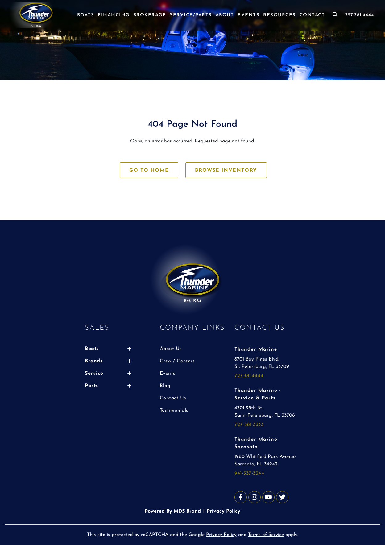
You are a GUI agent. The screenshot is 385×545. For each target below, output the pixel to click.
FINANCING (114, 15)
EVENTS (248, 15)
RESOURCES (279, 15)
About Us (171, 348)
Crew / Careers (177, 361)
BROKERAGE (149, 15)
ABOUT (225, 15)
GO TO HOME (149, 170)
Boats (108, 348)
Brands (108, 361)
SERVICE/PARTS (191, 15)
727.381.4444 (359, 15)
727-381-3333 (248, 424)
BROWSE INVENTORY (226, 170)
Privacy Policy (223, 511)
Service (108, 373)
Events (168, 373)
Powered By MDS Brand (173, 511)
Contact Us (173, 398)
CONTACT (312, 15)
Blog (165, 385)
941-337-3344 (249, 473)
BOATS (85, 15)
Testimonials (174, 410)
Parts (108, 385)
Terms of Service (266, 534)
